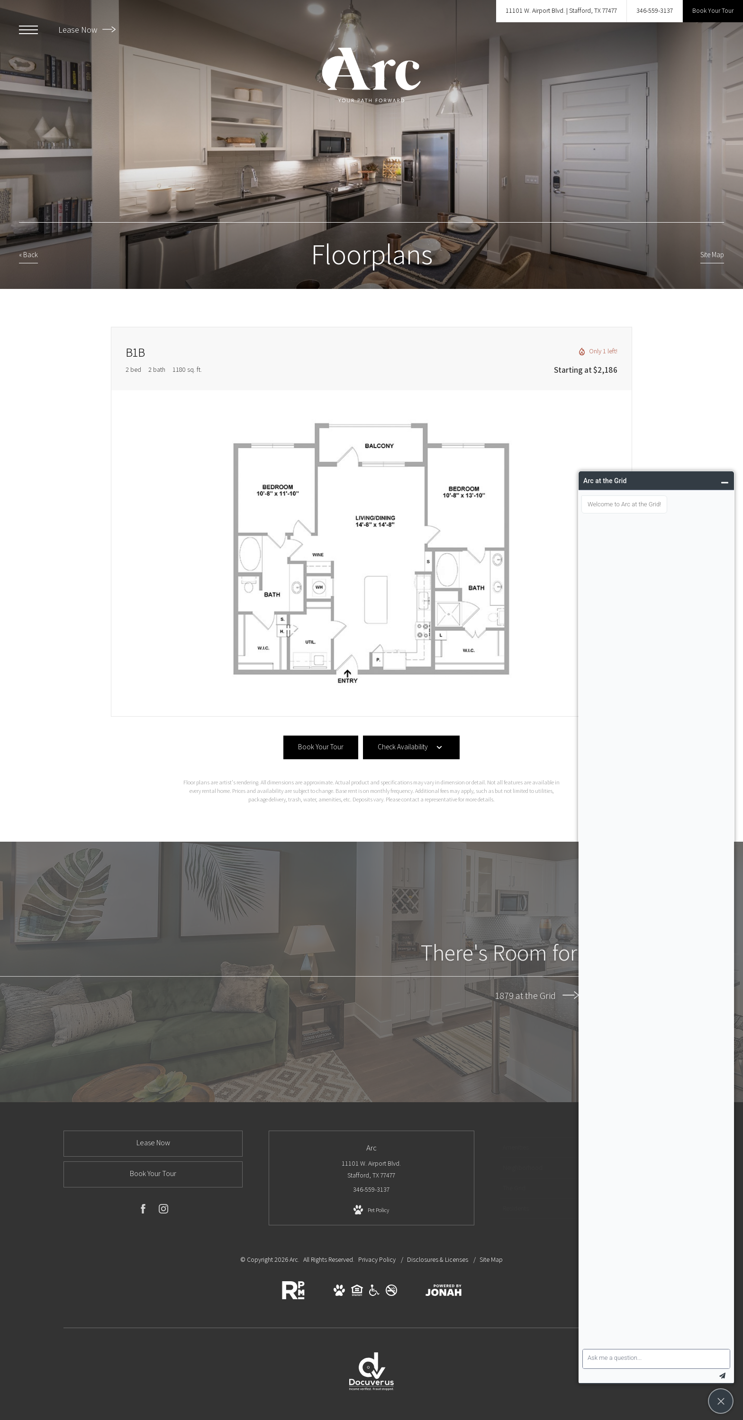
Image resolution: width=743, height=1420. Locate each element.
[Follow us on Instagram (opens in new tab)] (163, 1210)
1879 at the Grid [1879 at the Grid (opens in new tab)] (537, 995)
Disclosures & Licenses (438, 1259)
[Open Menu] (28, 30)
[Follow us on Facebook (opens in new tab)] (143, 1210)
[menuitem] (543, 1148)
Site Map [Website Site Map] (491, 1259)
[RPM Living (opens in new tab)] (293, 1297)
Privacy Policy (377, 1259)
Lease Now (87, 29)
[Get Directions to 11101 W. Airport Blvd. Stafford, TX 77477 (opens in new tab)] (561, 11)
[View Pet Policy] (371, 1210)
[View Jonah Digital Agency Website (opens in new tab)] (444, 1292)
